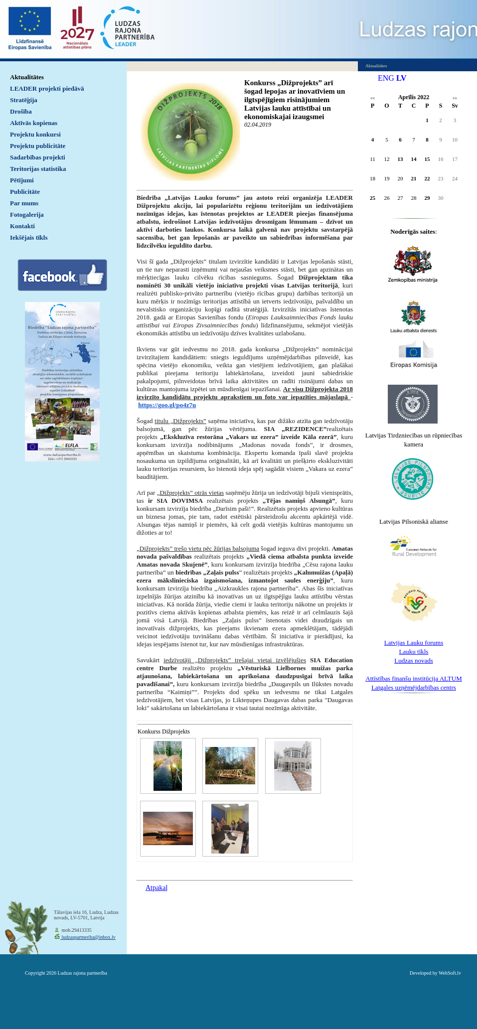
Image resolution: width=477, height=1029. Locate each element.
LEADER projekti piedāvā (47, 88)
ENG (386, 78)
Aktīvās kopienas (33, 123)
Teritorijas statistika (38, 168)
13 (400, 159)
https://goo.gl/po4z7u (167, 405)
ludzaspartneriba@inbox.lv (88, 937)
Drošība (21, 111)
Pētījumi (22, 180)
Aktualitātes (27, 77)
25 (372, 198)
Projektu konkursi (35, 134)
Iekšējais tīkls (28, 237)
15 (427, 159)
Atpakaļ (156, 887)
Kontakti (22, 226)
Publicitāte (25, 191)
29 (427, 198)
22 (427, 178)
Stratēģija (23, 100)
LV (401, 78)
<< (372, 98)
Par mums (24, 203)
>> (455, 98)
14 (414, 159)
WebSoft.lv (450, 973)
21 (414, 178)
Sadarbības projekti (37, 157)
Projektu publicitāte (37, 145)
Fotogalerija (27, 214)
